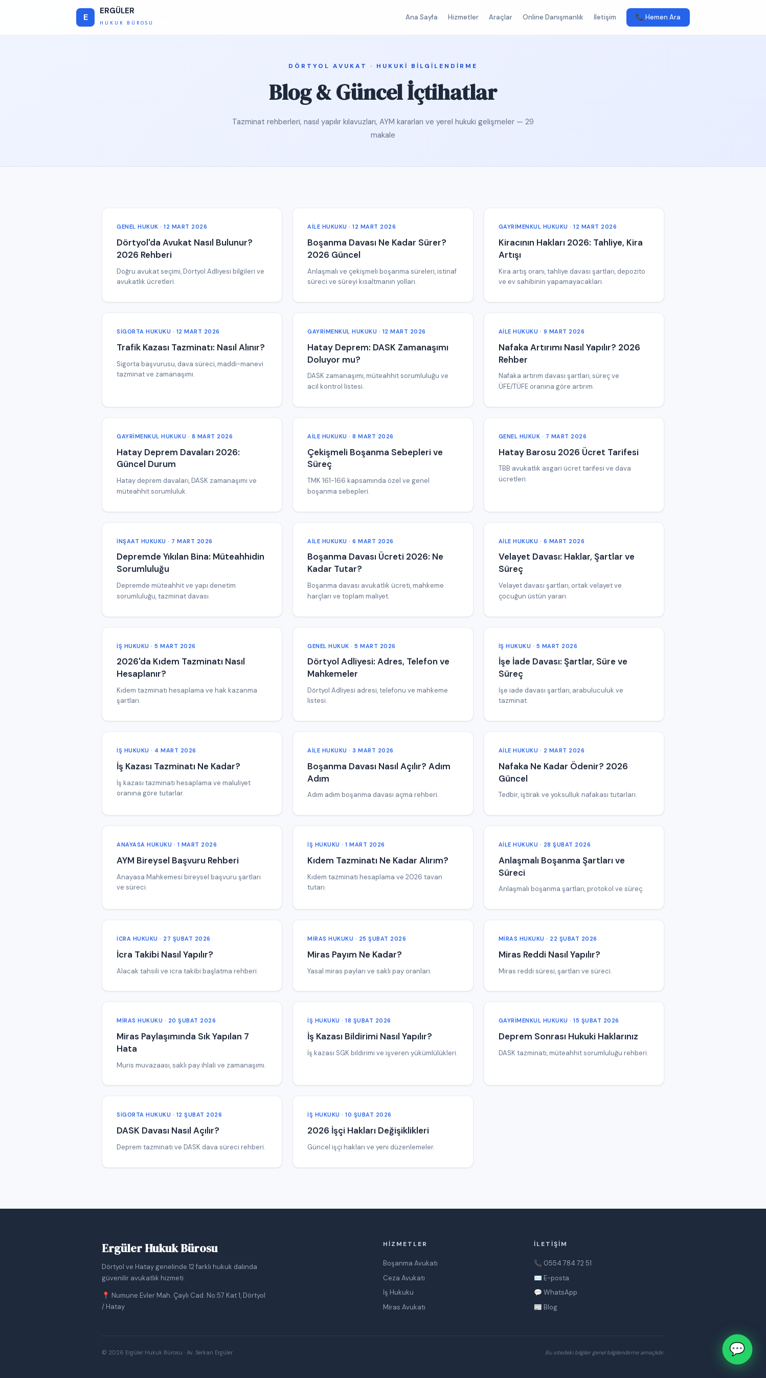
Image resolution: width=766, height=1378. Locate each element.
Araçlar (500, 17)
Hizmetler (463, 17)
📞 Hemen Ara (658, 17)
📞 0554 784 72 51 (563, 1263)
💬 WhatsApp (555, 1292)
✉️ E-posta (551, 1278)
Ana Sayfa (421, 17)
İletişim (605, 17)
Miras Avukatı (404, 1307)
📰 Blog (545, 1307)
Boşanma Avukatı (410, 1263)
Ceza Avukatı (404, 1278)
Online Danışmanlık (553, 17)
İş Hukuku (398, 1292)
